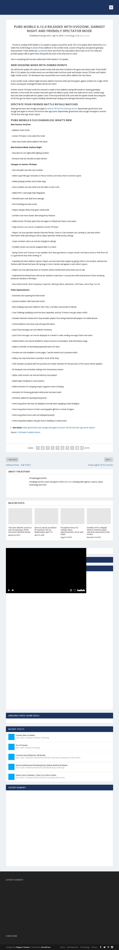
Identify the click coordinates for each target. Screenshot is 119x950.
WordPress (45, 947)
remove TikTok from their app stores (62, 108)
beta (104, 45)
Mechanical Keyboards (34, 768)
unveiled (41, 51)
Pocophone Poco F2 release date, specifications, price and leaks (72, 531)
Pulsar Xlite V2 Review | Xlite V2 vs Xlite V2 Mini (36, 775)
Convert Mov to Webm (25, 735)
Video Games (75, 758)
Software (37, 738)
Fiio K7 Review (22, 745)
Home (62, 947)
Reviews (28, 748)
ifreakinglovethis (44, 35)
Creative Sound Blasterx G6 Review (30, 755)
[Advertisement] (23, 657)
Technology (69, 35)
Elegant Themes (23, 947)
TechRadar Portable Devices (29, 432)
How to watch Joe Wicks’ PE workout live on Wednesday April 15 (46, 529)
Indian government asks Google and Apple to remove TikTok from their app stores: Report (59, 427)
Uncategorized (65, 758)
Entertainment (39, 758)
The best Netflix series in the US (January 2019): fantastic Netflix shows (20, 529)
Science (94, 947)
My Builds (46, 768)
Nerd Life (67, 482)
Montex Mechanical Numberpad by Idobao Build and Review (41, 765)
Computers (29, 738)
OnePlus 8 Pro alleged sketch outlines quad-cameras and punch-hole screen (98, 531)
